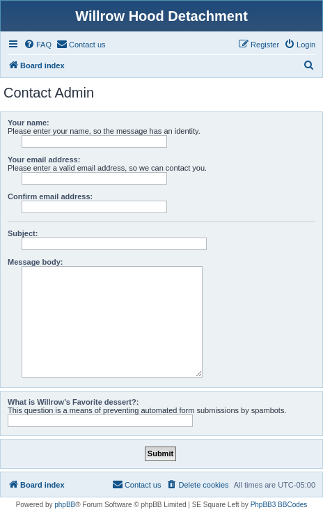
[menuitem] (38, 44)
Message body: (35, 262)
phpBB (64, 505)
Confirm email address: (50, 196)
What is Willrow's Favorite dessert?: (73, 402)
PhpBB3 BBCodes (279, 505)
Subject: (23, 233)
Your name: (28, 122)
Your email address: (44, 159)
